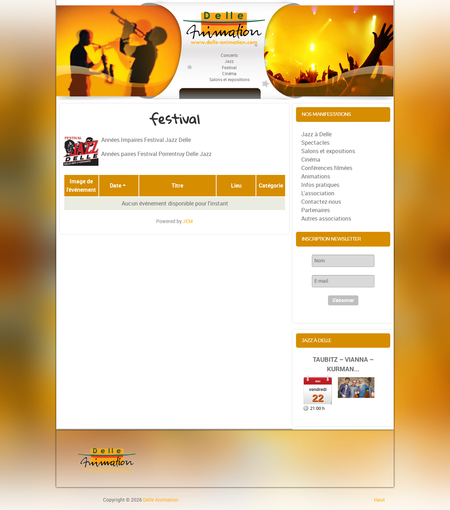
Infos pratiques (320, 185)
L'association (317, 193)
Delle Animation (160, 500)
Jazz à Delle (316, 134)
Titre (177, 185)
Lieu (236, 185)
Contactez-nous (321, 201)
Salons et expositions (328, 151)
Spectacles (315, 142)
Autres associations (326, 218)
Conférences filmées (326, 168)
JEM (188, 221)
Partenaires (315, 210)
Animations (315, 176)
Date (118, 185)
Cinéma (310, 159)
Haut (379, 500)
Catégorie (271, 185)
